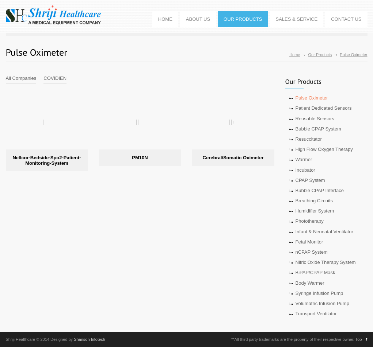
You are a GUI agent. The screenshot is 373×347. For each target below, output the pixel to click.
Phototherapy (310, 221)
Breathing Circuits (314, 200)
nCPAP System (312, 252)
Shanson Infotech (89, 339)
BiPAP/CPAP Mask (315, 272)
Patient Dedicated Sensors (324, 108)
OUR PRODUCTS (243, 19)
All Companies (21, 78)
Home (294, 54)
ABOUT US (198, 19)
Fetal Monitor (309, 242)
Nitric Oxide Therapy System (326, 262)
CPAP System (310, 180)
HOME (165, 19)
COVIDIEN (54, 78)
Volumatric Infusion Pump (322, 303)
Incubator (305, 170)
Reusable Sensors (315, 118)
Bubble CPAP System (318, 129)
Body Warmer (310, 283)
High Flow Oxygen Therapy (324, 149)
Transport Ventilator (316, 313)
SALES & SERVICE (297, 19)
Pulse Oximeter (312, 98)
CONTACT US (346, 19)
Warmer (304, 159)
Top (358, 339)
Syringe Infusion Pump (319, 293)
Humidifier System (315, 211)
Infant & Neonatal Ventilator (324, 231)
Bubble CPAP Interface (320, 190)
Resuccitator (309, 139)
